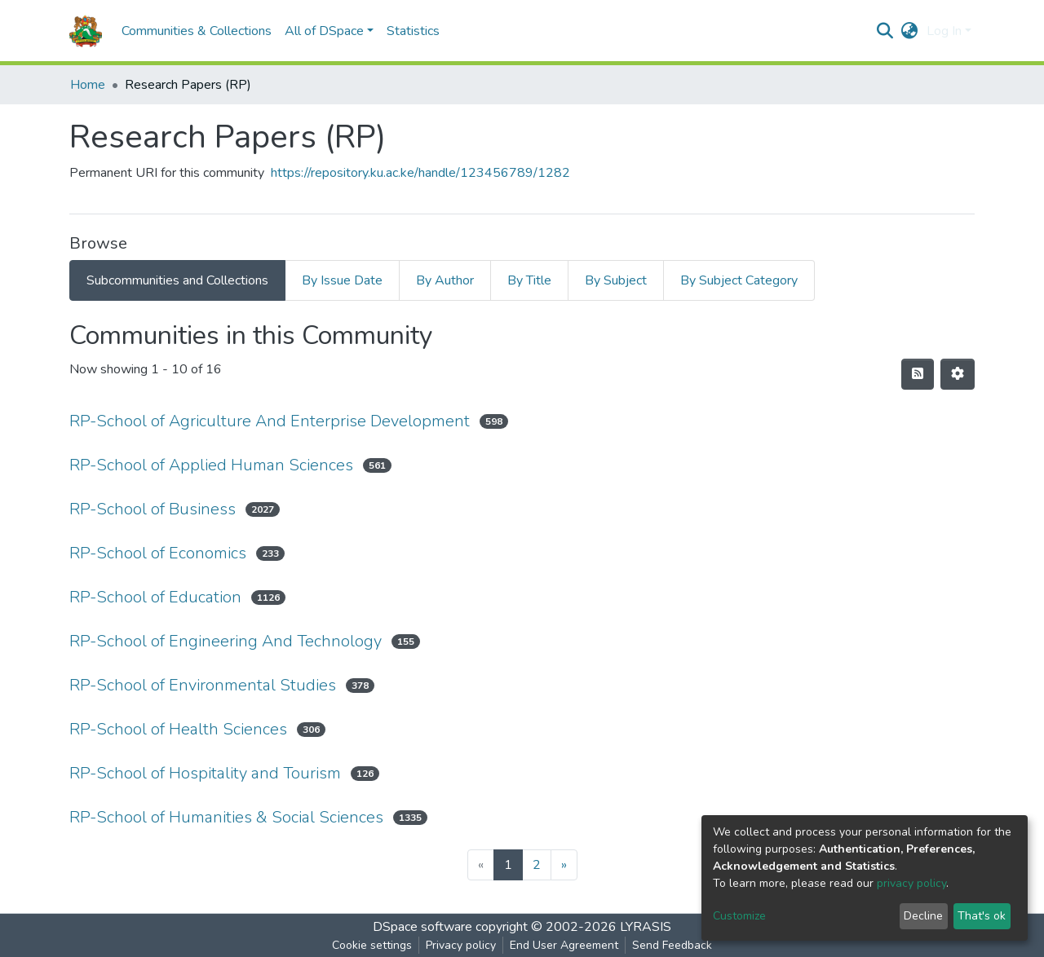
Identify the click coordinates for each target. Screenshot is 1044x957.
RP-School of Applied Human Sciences (211, 465)
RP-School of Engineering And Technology (225, 641)
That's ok (982, 916)
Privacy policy (461, 945)
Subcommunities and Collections (177, 280)
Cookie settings (372, 945)
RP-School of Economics (157, 553)
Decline (923, 916)
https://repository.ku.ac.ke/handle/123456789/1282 (420, 173)
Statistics (413, 31)
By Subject (616, 280)
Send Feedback (672, 945)
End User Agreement (564, 945)
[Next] (564, 864)
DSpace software (422, 927)
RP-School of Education (155, 597)
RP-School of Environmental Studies (202, 685)
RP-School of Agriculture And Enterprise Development (269, 421)
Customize (739, 916)
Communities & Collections (197, 31)
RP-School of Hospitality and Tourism (205, 773)
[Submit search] (885, 31)
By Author (445, 280)
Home (87, 85)
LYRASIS (645, 927)
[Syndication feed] (917, 374)
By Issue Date (342, 280)
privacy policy (911, 883)
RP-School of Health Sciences (178, 729)
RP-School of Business (152, 509)
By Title (529, 280)
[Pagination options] (957, 374)
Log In (944, 31)
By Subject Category (739, 280)
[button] (909, 31)
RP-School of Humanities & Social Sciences (226, 817)
